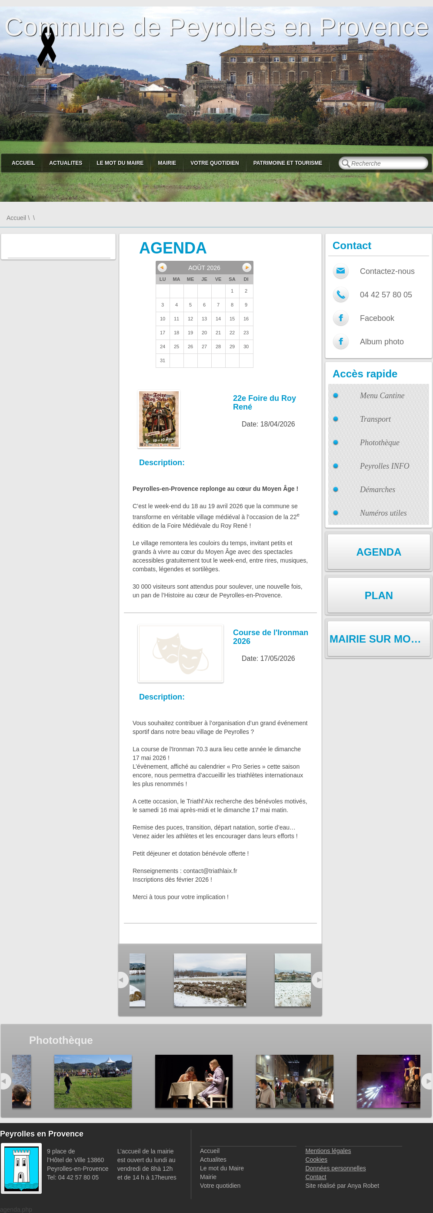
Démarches (377, 489)
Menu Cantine (382, 395)
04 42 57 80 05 (386, 294)
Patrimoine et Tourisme (288, 163)
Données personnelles (335, 1168)
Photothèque (380, 442)
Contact (315, 1176)
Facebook (377, 318)
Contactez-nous (387, 271)
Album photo (382, 341)
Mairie (167, 163)
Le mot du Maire (120, 163)
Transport (375, 419)
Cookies (316, 1159)
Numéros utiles (383, 513)
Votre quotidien (214, 163)
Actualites (65, 163)
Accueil (23, 163)
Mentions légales (328, 1150)
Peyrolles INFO (385, 466)
